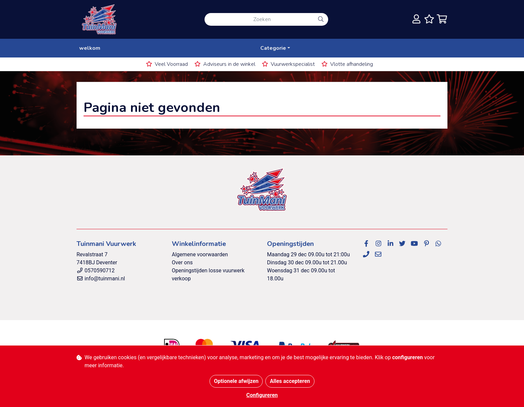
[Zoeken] (259, 19)
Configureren (262, 395)
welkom (89, 48)
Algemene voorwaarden (200, 254)
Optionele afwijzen (236, 381)
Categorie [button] (273, 48)
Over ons (182, 262)
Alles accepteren (290, 381)
